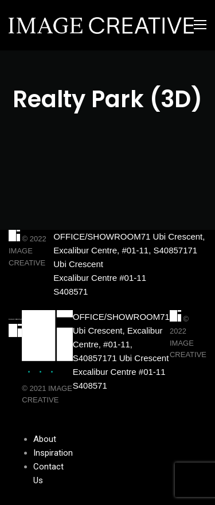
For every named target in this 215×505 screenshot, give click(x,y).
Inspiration (53, 453)
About (44, 439)
